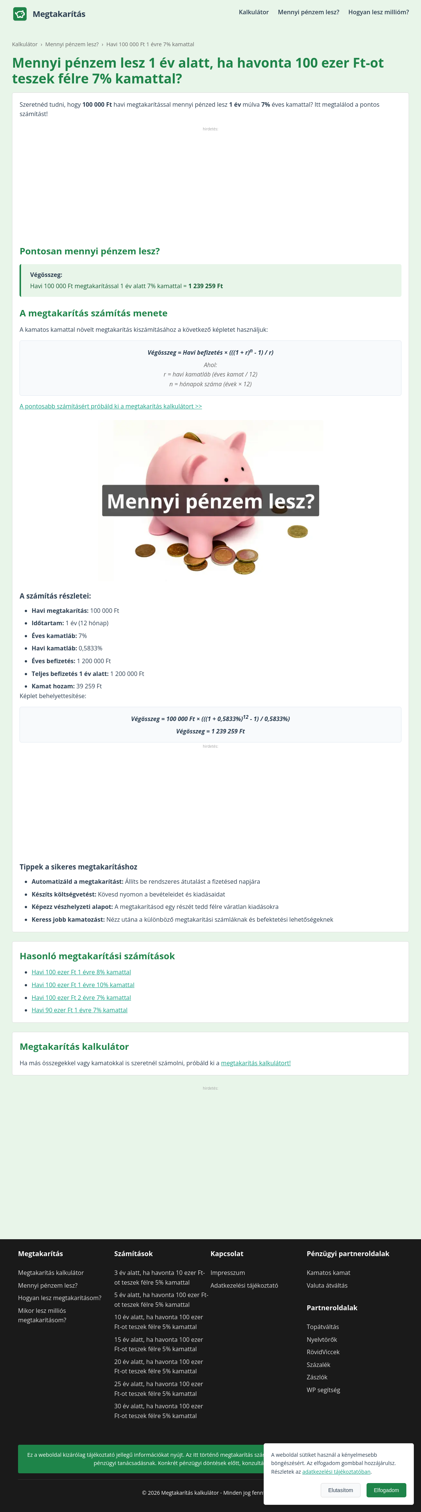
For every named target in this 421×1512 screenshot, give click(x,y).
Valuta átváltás (327, 1285)
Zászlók (317, 1377)
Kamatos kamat (328, 1273)
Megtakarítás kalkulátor (51, 1273)
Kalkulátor (254, 12)
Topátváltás (323, 1327)
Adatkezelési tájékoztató (244, 1285)
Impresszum (228, 1273)
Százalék (318, 1365)
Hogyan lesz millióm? (378, 12)
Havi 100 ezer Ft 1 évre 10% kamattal (83, 985)
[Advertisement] (210, 185)
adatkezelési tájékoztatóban (348, 1471)
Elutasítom (352, 1490)
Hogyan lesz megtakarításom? (59, 1298)
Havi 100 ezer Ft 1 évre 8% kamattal (81, 972)
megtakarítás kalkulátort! (256, 1063)
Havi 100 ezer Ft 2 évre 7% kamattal (81, 997)
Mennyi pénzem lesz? (309, 12)
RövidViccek (323, 1352)
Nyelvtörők (322, 1339)
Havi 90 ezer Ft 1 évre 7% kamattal (79, 1010)
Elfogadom (397, 1490)
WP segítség (323, 1390)
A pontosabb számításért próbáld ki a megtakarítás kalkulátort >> (111, 406)
